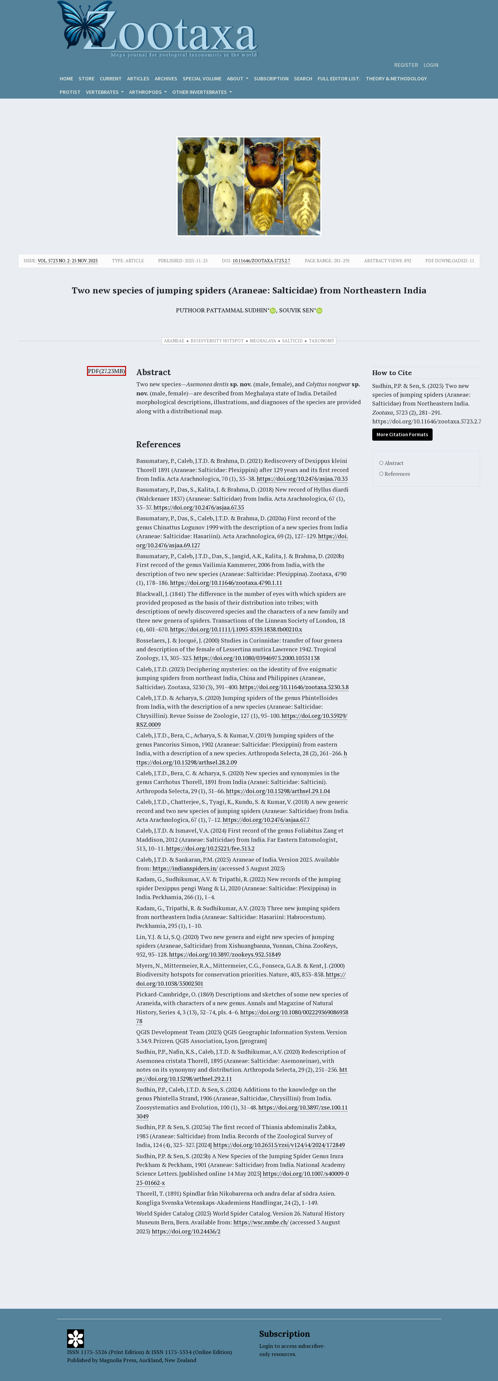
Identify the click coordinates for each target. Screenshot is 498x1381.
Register (406, 64)
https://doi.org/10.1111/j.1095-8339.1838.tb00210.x (236, 629)
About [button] (235, 78)
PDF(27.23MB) (106, 371)
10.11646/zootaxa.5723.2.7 (261, 261)
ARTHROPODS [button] (146, 91)
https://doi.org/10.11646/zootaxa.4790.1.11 (226, 583)
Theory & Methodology (396, 78)
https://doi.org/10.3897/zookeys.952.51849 (225, 954)
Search (303, 78)
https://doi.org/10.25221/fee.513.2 (210, 848)
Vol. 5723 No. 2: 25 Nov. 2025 (68, 261)
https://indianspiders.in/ (185, 868)
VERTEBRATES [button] (103, 91)
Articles (138, 78)
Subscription (271, 78)
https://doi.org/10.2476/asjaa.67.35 (198, 507)
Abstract (394, 463)
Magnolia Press (117, 1360)
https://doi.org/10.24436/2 (186, 1231)
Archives (166, 78)
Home (66, 78)
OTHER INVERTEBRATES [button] (200, 91)
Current (111, 78)
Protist (70, 91)
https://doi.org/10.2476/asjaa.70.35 (302, 479)
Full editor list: (339, 78)
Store (86, 78)
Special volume (202, 78)
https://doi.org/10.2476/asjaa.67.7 (266, 820)
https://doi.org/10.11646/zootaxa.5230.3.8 (294, 687)
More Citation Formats (402, 434)
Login (431, 64)
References (397, 474)
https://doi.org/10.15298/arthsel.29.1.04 (278, 791)
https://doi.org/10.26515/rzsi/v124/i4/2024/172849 (279, 1145)
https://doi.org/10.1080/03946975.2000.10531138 (257, 658)
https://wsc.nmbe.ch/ (261, 1222)
